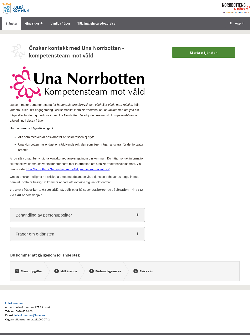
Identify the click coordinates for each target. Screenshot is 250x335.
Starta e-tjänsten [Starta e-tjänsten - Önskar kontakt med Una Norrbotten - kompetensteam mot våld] (204, 52)
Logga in (237, 23)
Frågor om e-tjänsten (35, 234)
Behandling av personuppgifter (44, 215)
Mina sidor (34, 23)
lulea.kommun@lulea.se (29, 315)
